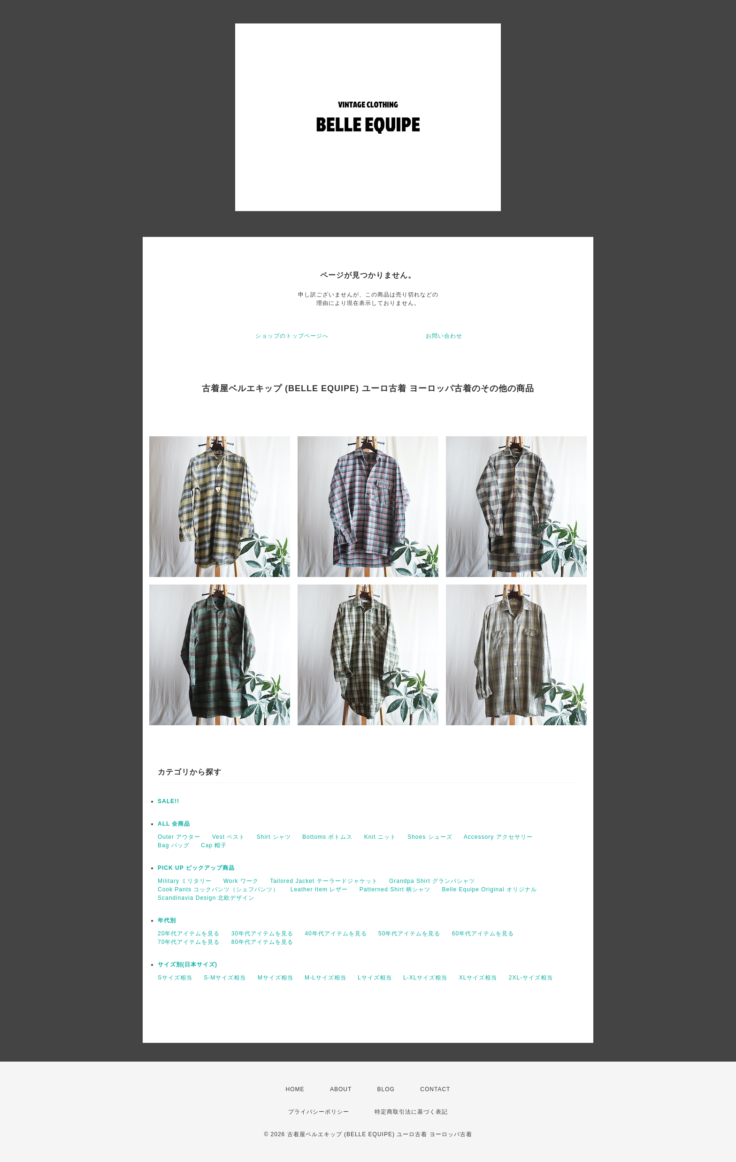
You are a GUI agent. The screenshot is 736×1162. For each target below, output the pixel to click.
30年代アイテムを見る (262, 933)
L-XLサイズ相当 (425, 977)
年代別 (167, 920)
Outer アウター (179, 837)
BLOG (386, 1089)
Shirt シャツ (274, 837)
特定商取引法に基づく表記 (411, 1112)
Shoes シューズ (429, 837)
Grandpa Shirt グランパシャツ (432, 881)
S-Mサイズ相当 (225, 977)
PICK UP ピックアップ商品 (196, 868)
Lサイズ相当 (375, 977)
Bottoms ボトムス (327, 837)
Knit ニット (380, 837)
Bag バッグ (174, 845)
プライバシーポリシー (318, 1112)
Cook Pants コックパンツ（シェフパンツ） (218, 889)
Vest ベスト (228, 837)
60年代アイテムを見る (483, 933)
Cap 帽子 (214, 845)
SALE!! (168, 801)
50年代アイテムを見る (409, 933)
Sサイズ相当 (175, 977)
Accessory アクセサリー (498, 837)
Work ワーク (241, 881)
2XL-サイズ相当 (531, 977)
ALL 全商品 (174, 823)
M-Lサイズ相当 (325, 977)
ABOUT (341, 1089)
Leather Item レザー (319, 889)
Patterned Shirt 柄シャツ (395, 889)
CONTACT (435, 1089)
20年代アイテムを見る (189, 933)
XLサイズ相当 (478, 977)
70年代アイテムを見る (189, 942)
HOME (295, 1089)
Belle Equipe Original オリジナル (489, 889)
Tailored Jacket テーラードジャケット (323, 881)
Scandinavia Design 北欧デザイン (206, 898)
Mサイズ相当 (275, 977)
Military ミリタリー (185, 881)
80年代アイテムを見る (262, 942)
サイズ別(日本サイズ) (187, 964)
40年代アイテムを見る (336, 933)
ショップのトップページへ (292, 336)
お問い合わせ (444, 336)
